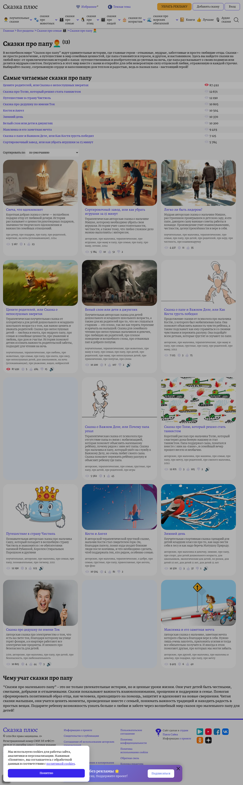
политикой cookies (60, 764)
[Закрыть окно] (178, 768)
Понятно (46, 773)
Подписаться (158, 773)
